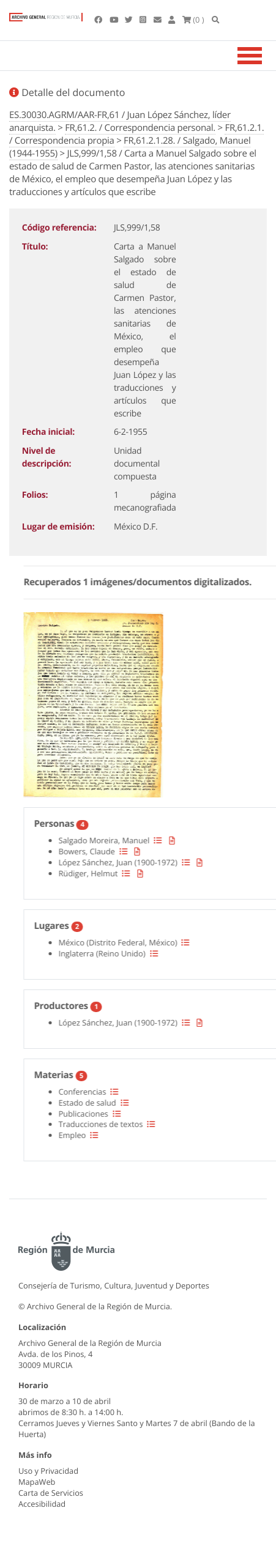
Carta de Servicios (50, 1492)
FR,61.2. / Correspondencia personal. (140, 128)
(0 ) (193, 19)
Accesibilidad (41, 1503)
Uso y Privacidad (48, 1470)
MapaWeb (36, 1481)
